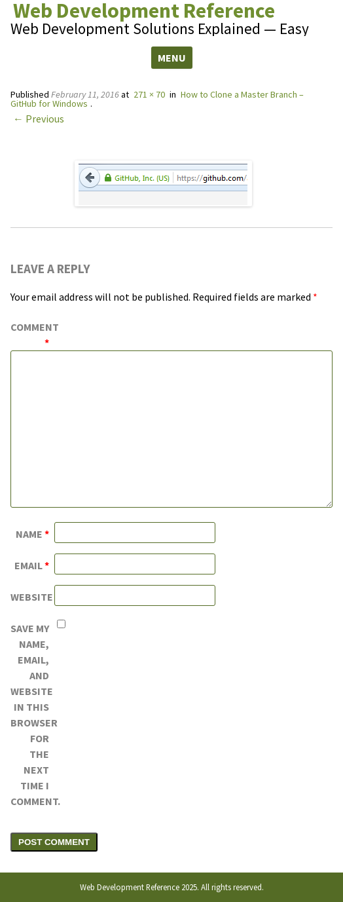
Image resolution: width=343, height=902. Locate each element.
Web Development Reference (144, 10)
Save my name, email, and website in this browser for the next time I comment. (32, 715)
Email (31, 565)
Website (31, 596)
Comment (32, 334)
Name (32, 533)
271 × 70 (149, 94)
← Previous (38, 118)
